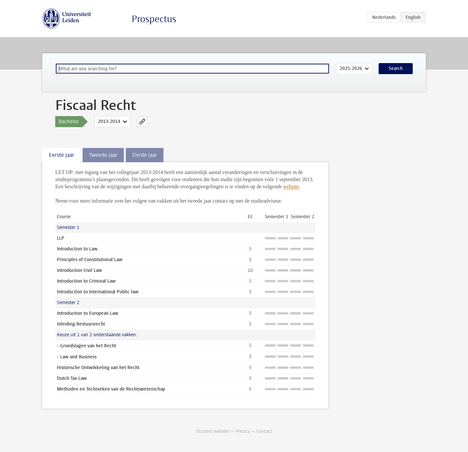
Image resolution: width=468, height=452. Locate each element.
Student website (212, 431)
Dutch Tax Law (72, 378)
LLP (60, 238)
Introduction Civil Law (79, 270)
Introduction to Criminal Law (86, 281)
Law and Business (78, 357)
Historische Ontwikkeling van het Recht (98, 368)
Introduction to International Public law (97, 292)
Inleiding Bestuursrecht (81, 324)
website (291, 186)
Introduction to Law (77, 249)
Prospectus (154, 19)
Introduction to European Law (87, 313)
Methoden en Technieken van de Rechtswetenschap (111, 389)
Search (396, 68)
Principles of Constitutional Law (90, 260)
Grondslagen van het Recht (88, 346)
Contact (264, 431)
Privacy (243, 431)
